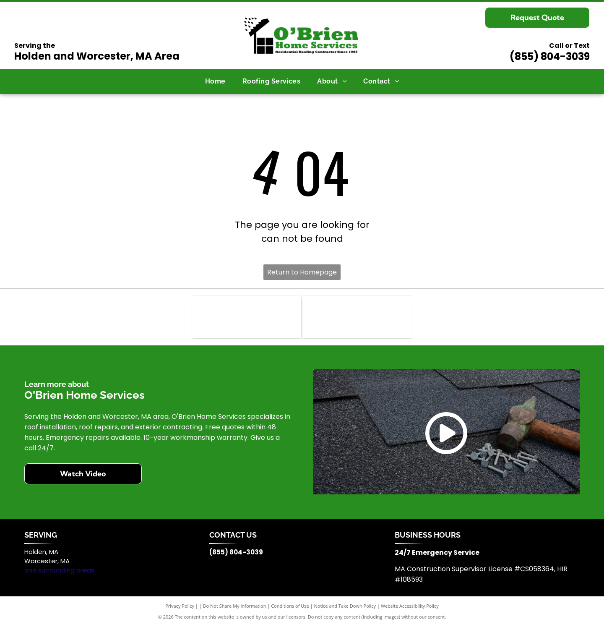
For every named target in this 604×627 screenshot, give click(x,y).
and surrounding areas (59, 570)
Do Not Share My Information (234, 606)
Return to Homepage (302, 272)
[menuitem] (215, 81)
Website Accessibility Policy (410, 606)
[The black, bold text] (356, 317)
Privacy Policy (179, 606)
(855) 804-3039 (550, 56)
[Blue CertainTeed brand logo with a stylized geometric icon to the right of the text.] (246, 317)
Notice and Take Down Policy (345, 606)
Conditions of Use (290, 606)
